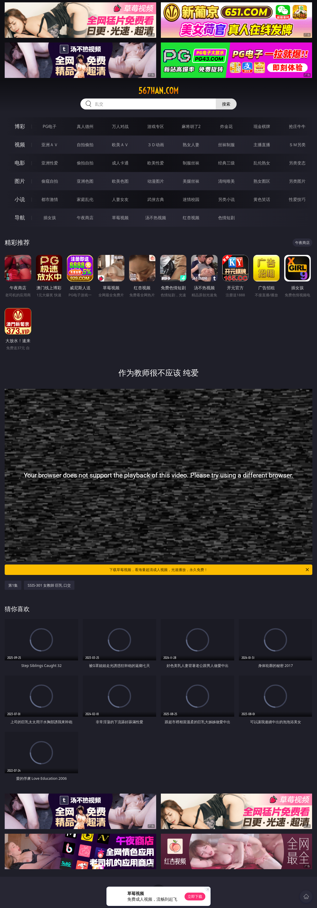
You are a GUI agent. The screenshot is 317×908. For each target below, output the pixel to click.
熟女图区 (261, 181)
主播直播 (261, 145)
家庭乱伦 (85, 199)
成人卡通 (120, 163)
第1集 (13, 585)
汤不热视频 (155, 217)
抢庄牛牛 (297, 126)
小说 (20, 199)
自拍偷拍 (85, 145)
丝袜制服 (226, 145)
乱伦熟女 (261, 163)
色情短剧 (226, 217)
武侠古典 (155, 199)
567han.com (158, 90)
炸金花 (226, 126)
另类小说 (226, 199)
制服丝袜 (191, 163)
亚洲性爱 (49, 163)
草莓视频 (120, 217)
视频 (20, 144)
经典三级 (226, 163)
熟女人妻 (191, 145)
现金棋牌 (261, 126)
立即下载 (195, 896)
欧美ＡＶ (120, 145)
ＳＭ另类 (297, 145)
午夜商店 (85, 217)
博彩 (20, 126)
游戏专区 (155, 126)
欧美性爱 (155, 163)
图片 (20, 181)
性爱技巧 (297, 199)
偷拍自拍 (85, 163)
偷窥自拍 (49, 181)
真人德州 (85, 126)
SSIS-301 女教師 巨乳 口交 (49, 585)
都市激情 (49, 199)
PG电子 (49, 126)
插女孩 (49, 217)
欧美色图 (120, 181)
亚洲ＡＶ (49, 145)
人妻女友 (120, 199)
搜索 (226, 104)
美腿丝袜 (191, 181)
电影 (20, 162)
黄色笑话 (261, 199)
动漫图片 (155, 181)
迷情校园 (191, 199)
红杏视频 (191, 217)
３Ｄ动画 (155, 145)
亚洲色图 (85, 181)
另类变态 (297, 163)
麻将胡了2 (191, 126)
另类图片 (297, 181)
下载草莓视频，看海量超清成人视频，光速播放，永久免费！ (209, 570)
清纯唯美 (226, 181)
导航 (20, 217)
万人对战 (120, 126)
